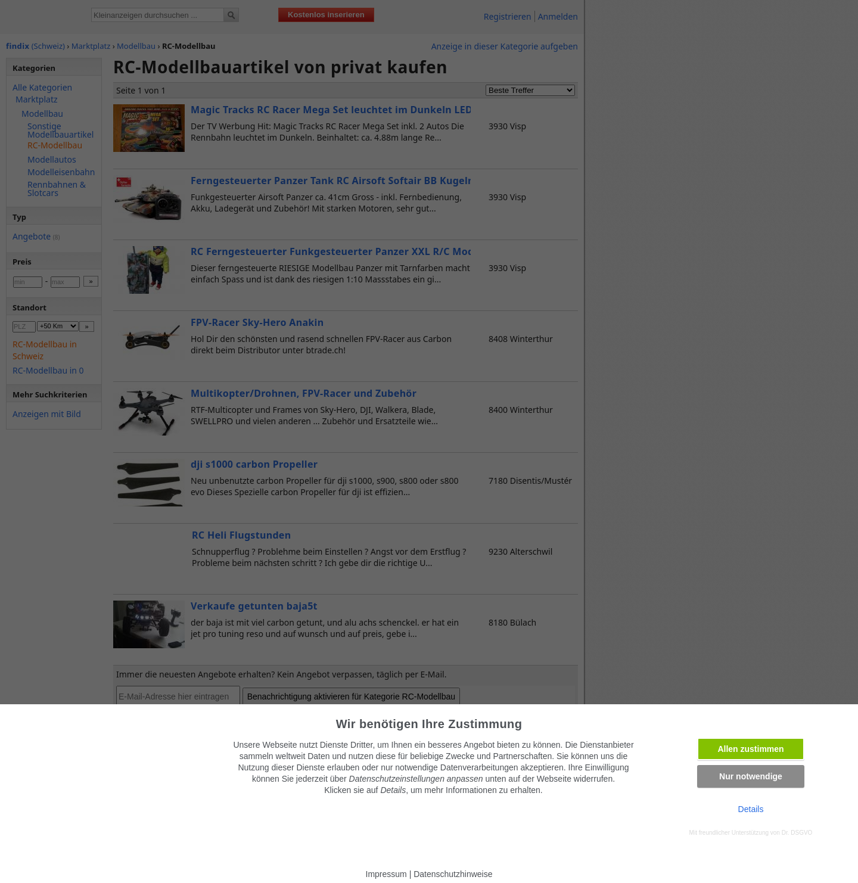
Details (751, 809)
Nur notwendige (750, 776)
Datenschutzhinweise (453, 874)
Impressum (386, 874)
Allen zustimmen (750, 749)
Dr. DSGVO (797, 832)
